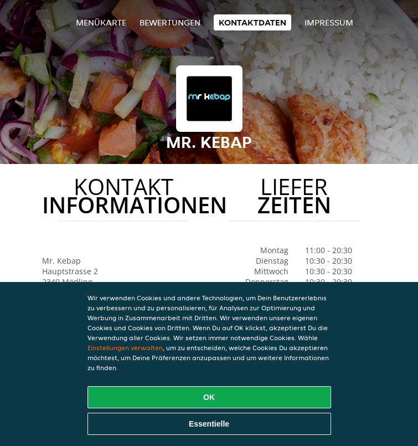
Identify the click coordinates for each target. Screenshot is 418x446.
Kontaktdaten (252, 22)
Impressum (329, 22)
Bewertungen (170, 22)
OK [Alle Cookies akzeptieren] (209, 397)
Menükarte (101, 22)
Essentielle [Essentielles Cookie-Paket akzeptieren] (209, 423)
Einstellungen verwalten (125, 348)
